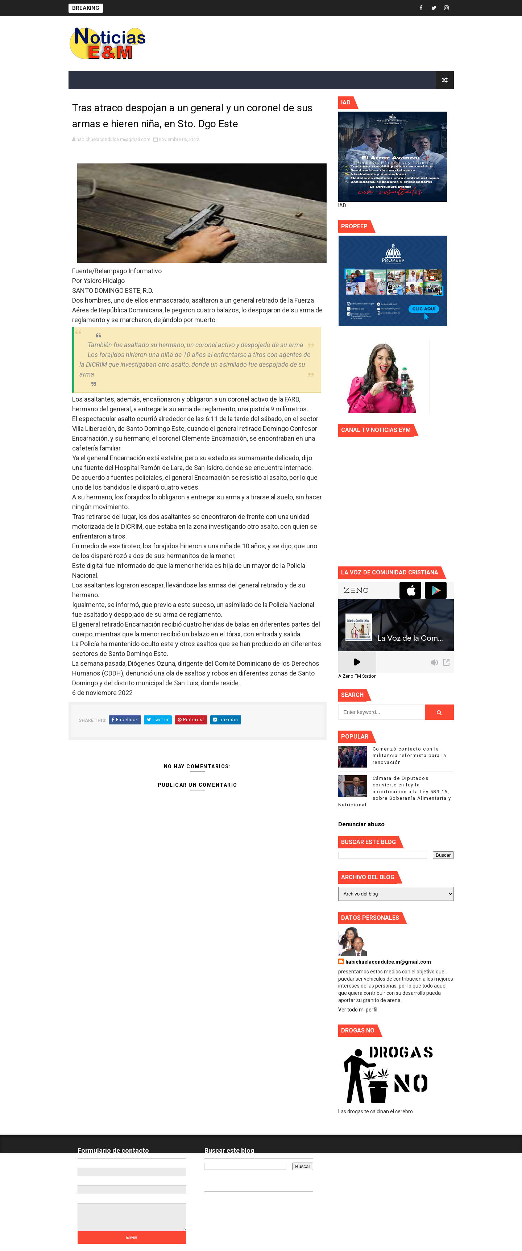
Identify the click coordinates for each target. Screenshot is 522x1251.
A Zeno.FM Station (357, 676)
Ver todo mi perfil (357, 1010)
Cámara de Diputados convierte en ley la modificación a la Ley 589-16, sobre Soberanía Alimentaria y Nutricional (394, 791)
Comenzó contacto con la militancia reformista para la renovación (410, 755)
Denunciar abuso (361, 824)
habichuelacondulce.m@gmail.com (388, 962)
